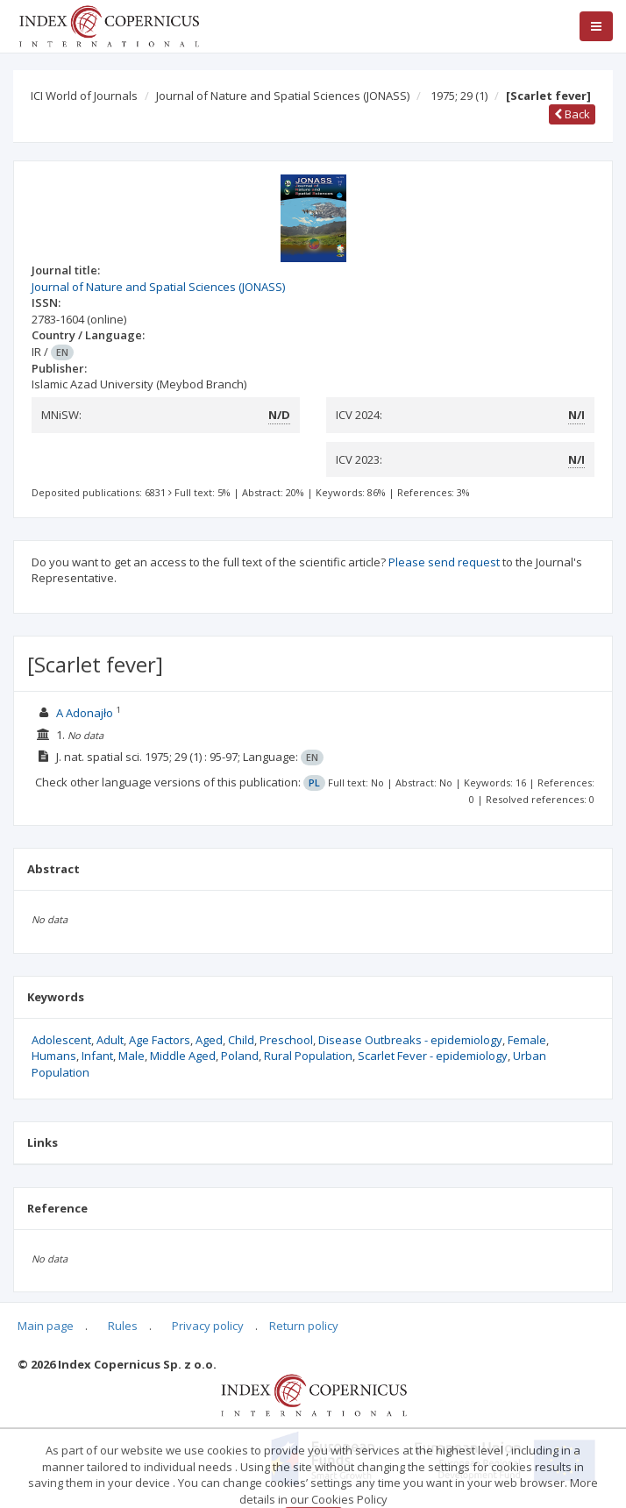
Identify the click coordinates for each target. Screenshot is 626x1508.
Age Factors (159, 1040)
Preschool (286, 1040)
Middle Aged (183, 1055)
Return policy (303, 1326)
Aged (209, 1040)
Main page (46, 1326)
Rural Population (308, 1055)
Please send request (444, 562)
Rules (123, 1326)
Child (241, 1040)
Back (572, 114)
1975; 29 (458, 95)
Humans (54, 1055)
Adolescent (61, 1040)
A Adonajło (84, 713)
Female (527, 1040)
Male (131, 1055)
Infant (97, 1055)
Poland (240, 1055)
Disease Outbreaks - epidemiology (410, 1040)
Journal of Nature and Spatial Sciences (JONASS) (282, 95)
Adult (110, 1040)
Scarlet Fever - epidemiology (433, 1055)
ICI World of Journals (84, 95)
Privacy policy (208, 1326)
